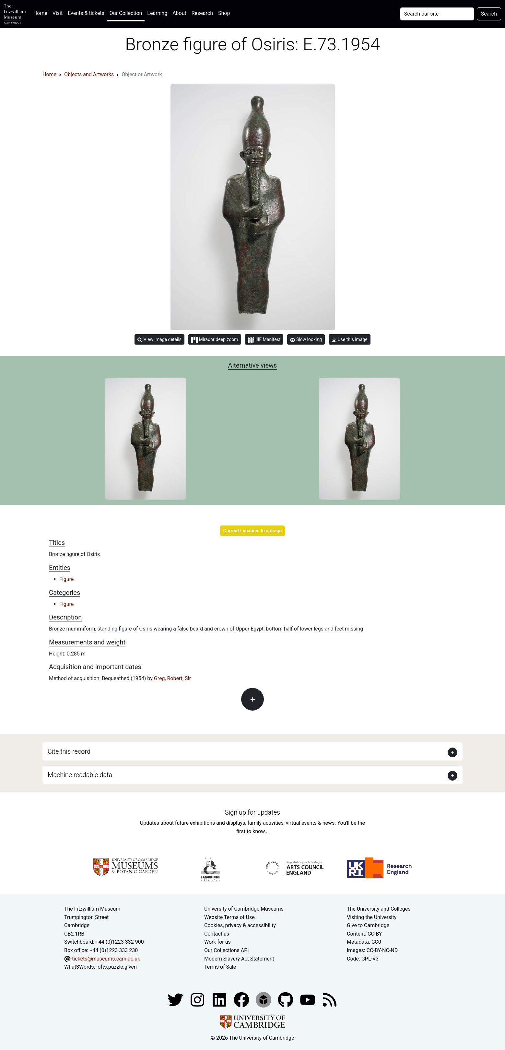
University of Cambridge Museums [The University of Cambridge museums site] (244, 909)
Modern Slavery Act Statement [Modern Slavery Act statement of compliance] (239, 959)
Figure (66, 579)
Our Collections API (226, 950)
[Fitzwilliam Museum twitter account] (176, 999)
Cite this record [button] (69, 751)
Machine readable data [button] (80, 775)
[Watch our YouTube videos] (308, 999)
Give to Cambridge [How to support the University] (368, 925)
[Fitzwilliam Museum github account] (286, 999)
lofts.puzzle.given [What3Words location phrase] (116, 967)
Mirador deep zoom (214, 340)
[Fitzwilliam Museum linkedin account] (242, 999)
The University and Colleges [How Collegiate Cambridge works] (378, 909)
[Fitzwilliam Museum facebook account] (220, 999)
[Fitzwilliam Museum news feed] (329, 999)
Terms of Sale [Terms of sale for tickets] (220, 967)
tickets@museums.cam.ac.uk (106, 959)
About (179, 13)
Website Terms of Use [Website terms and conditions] (229, 917)
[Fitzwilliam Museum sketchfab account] (264, 999)
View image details (159, 339)
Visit (58, 13)
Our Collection (126, 13)
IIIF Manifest (264, 340)
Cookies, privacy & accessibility (240, 925)
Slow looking (306, 339)
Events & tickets (86, 13)
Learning (157, 13)
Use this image (350, 339)
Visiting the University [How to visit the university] (371, 917)
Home (41, 12)
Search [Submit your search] (489, 14)
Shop (224, 13)
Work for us (217, 942)
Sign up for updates (252, 812)
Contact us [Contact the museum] (216, 934)
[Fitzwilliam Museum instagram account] (198, 999)
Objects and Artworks (89, 74)
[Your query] (437, 13)
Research (202, 13)
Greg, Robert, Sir (172, 678)
